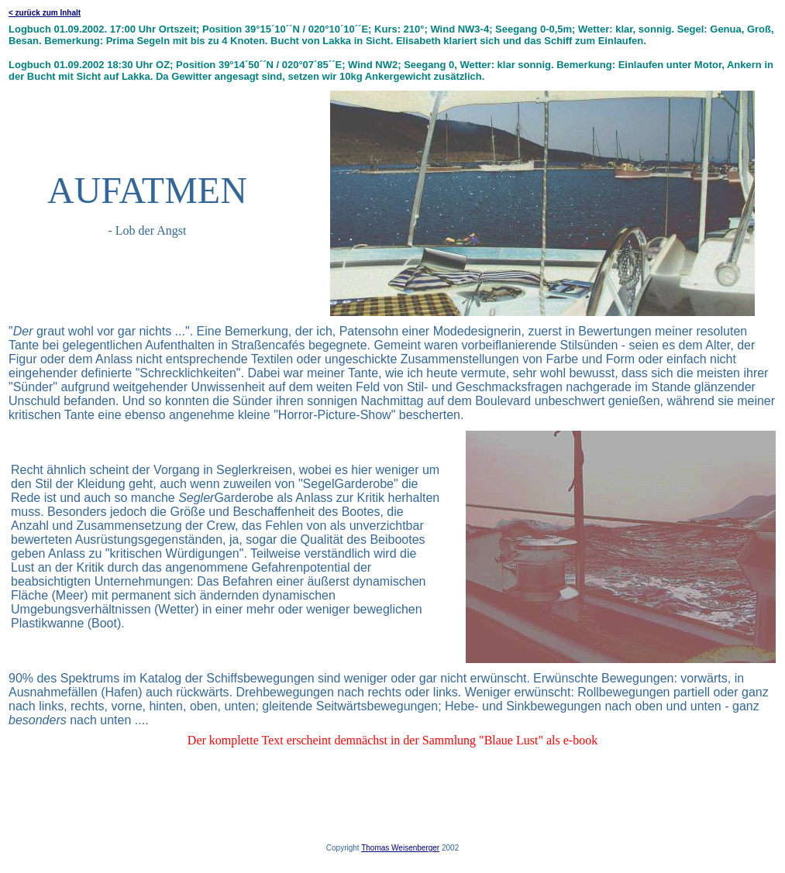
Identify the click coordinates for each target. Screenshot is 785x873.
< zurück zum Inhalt (45, 13)
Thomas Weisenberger (400, 848)
